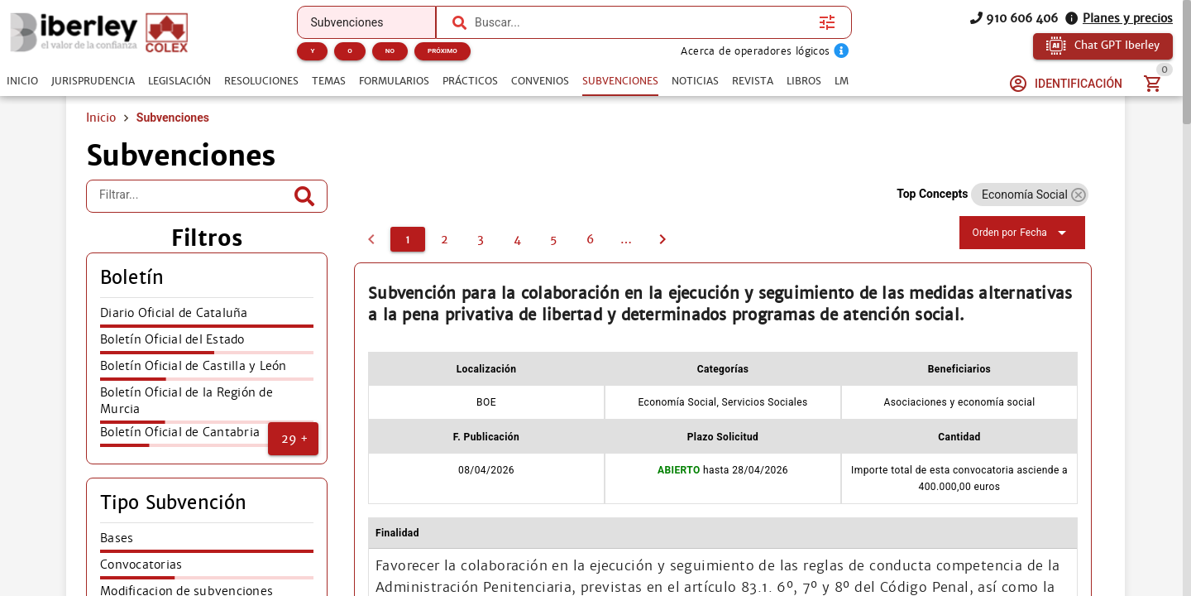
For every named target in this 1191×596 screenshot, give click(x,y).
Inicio (101, 117)
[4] (517, 239)
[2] (444, 239)
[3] (480, 239)
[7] (626, 239)
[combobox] (643, 22)
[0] (371, 239)
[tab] (22, 81)
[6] (589, 239)
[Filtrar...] (194, 196)
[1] (407, 239)
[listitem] (206, 318)
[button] (293, 438)
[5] (553, 239)
